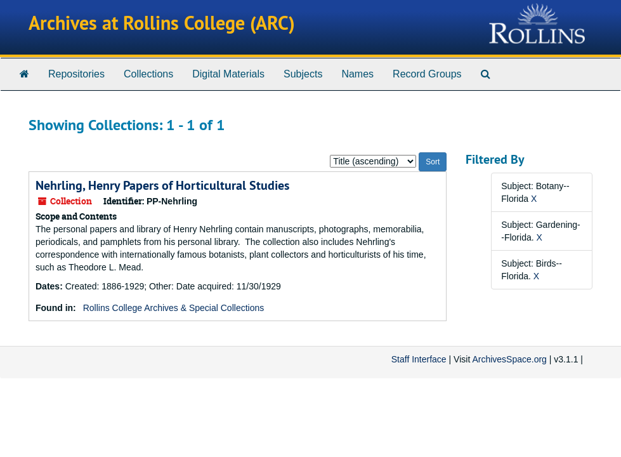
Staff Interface (419, 359)
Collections (148, 74)
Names (357, 74)
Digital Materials (228, 74)
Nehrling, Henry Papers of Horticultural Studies (162, 185)
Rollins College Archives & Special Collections (174, 308)
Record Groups (427, 74)
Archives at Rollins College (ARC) (162, 23)
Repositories (76, 74)
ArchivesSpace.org (509, 359)
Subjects (303, 74)
